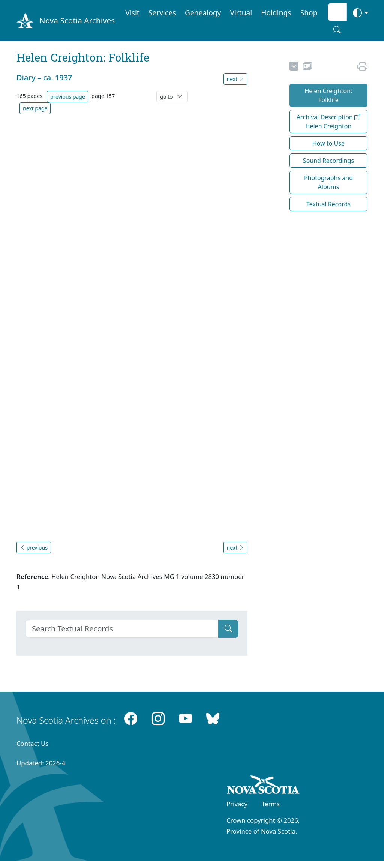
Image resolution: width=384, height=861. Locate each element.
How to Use (328, 143)
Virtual (241, 13)
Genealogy (203, 13)
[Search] (122, 629)
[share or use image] (307, 67)
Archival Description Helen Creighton (328, 121)
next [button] (235, 79)
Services (162, 13)
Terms (271, 803)
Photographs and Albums (328, 182)
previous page (67, 96)
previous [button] (34, 547)
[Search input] (337, 12)
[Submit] (228, 629)
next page (35, 108)
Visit (132, 13)
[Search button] (337, 29)
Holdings (276, 13)
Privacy (237, 803)
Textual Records (328, 204)
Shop (309, 13)
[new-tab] (294, 67)
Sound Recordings (328, 160)
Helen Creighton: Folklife (328, 95)
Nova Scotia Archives (77, 20)
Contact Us (32, 743)
